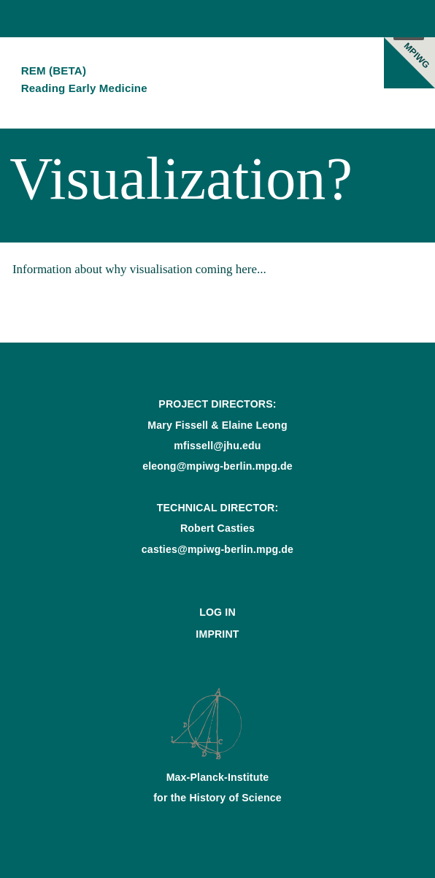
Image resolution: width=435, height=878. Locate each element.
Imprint (217, 634)
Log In (217, 612)
